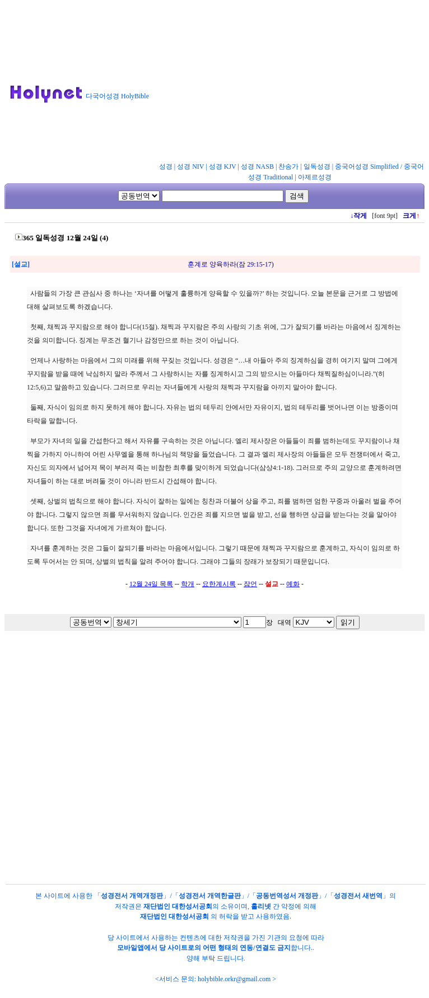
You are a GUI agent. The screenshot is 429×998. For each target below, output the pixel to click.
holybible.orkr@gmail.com (234, 979)
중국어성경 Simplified (367, 166)
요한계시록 (219, 584)
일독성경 (317, 166)
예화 (293, 584)
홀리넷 (261, 906)
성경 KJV (222, 166)
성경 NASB (257, 166)
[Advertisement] (277, 83)
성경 (165, 166)
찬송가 (288, 166)
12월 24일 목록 (151, 584)
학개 (187, 584)
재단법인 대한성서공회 (177, 906)
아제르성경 (315, 177)
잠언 (250, 584)
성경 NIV (190, 166)
